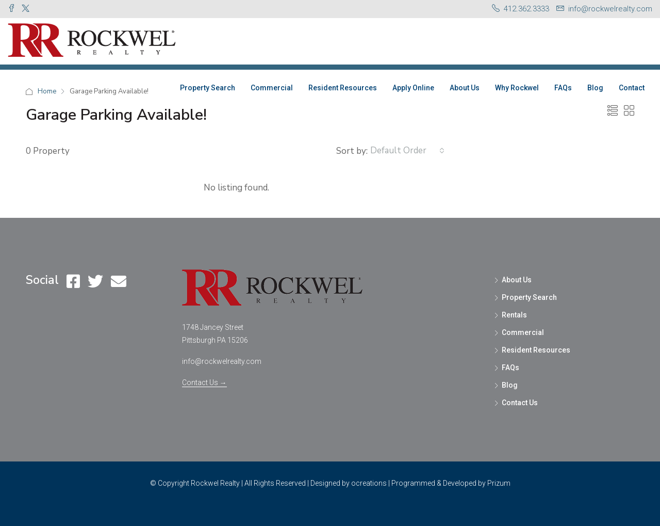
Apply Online (413, 88)
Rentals (514, 315)
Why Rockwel (517, 88)
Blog (595, 88)
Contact (632, 88)
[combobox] (407, 151)
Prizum (498, 483)
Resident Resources (342, 88)
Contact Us (520, 403)
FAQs (563, 88)
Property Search (207, 88)
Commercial (272, 88)
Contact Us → (204, 382)
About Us (465, 88)
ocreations (369, 483)
